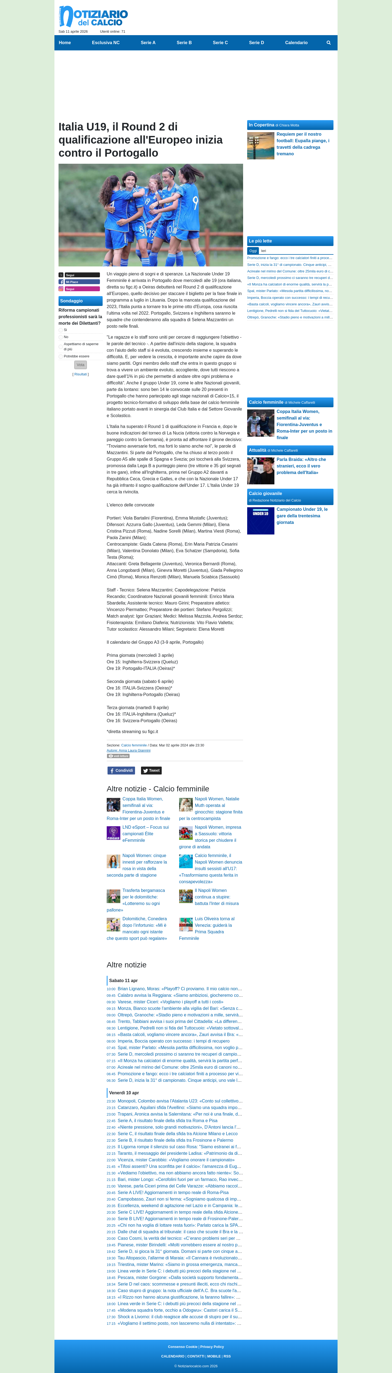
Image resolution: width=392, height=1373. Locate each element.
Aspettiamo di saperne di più (81, 346)
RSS (227, 1356)
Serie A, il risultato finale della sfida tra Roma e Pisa (168, 1120)
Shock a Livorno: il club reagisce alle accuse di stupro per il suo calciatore (189, 1316)
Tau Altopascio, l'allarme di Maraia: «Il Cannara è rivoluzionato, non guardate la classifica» (205, 1258)
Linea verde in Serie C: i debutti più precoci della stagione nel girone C (186, 1271)
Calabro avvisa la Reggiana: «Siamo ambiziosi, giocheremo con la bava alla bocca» (199, 995)
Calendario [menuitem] (296, 42)
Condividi (121, 770)
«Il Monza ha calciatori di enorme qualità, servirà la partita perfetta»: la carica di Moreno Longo (209, 1060)
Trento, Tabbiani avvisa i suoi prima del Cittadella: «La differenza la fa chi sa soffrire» (199, 1021)
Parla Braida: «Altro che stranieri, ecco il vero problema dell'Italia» (301, 466)
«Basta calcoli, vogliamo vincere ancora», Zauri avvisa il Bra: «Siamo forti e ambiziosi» (201, 1034)
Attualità (257, 450)
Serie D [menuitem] (256, 42)
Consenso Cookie (182, 1347)
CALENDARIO (172, 1356)
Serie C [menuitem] (220, 42)
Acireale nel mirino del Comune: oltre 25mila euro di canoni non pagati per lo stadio (198, 1067)
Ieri (263, 251)
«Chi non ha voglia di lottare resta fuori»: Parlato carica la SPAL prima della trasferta (199, 1225)
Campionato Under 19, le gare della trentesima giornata (302, 516)
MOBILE (214, 1356)
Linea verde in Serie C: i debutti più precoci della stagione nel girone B (185, 1303)
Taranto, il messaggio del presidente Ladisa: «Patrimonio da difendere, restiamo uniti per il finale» (211, 1153)
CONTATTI (195, 1356)
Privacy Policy (212, 1347)
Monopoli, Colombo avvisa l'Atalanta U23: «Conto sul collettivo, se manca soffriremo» (200, 1101)
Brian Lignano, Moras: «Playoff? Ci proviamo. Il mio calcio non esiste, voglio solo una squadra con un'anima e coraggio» (234, 988)
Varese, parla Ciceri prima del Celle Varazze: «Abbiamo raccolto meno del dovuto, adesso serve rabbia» (218, 1186)
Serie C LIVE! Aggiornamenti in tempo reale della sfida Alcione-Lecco (184, 1212)
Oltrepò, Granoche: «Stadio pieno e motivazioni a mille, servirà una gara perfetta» (196, 1015)
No (66, 337)
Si (65, 330)
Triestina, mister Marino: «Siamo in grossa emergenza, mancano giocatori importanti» (200, 1264)
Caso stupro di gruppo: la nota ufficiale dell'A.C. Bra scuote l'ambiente (185, 1290)
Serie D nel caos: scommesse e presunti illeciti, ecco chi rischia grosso (186, 1284)
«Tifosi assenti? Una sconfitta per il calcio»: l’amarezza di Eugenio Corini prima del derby (203, 1166)
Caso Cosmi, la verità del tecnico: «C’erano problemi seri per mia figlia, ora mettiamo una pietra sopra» (217, 1238)
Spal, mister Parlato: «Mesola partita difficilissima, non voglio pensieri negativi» (194, 1047)
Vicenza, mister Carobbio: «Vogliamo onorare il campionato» (176, 1160)
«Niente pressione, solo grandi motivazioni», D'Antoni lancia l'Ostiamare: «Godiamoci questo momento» (218, 1127)
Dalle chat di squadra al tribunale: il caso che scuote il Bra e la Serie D (185, 1231)
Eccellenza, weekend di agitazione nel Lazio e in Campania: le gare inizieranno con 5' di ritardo (209, 1205)
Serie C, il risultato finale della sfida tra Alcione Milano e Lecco (178, 1133)
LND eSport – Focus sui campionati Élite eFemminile (145, 834)
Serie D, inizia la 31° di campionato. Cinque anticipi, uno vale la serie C (186, 1080)
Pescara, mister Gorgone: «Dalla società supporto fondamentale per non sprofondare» (201, 1277)
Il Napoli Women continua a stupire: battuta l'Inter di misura (217, 897)
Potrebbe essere (77, 356)
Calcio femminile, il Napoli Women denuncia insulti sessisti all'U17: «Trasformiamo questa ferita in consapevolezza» (210, 868)
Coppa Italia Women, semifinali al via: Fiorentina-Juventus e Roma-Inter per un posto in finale (304, 424)
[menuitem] (328, 43)
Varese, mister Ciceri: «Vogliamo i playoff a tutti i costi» (170, 1002)
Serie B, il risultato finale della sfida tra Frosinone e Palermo (175, 1140)
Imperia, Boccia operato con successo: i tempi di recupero (174, 1041)
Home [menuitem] (65, 42)
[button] (80, 365)
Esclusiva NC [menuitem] (106, 42)
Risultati (80, 374)
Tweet (151, 770)
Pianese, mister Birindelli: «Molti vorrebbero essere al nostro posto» (183, 1245)
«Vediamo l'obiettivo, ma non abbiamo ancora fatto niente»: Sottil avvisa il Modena (197, 1173)
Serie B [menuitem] (184, 42)
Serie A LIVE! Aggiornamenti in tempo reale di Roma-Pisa (173, 1192)
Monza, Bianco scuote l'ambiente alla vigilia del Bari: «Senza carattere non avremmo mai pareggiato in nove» (223, 1008)
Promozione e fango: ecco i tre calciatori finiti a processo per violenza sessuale (194, 1073)
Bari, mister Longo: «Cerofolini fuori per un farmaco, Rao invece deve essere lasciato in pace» (208, 1179)
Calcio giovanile (265, 493)
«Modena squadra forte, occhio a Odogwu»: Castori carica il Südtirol (184, 1310)
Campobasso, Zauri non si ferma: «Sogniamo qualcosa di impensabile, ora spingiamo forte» (206, 1199)
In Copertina (261, 125)
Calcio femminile (134, 745)
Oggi (253, 251)
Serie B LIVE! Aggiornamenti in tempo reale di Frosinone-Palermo (181, 1218)
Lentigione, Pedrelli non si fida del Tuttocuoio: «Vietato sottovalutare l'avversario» (196, 1028)
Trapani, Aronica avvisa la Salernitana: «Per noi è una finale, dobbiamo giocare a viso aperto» (208, 1114)
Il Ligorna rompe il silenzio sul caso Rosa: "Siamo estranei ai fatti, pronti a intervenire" (200, 1146)
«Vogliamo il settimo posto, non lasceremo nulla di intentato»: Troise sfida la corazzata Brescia (209, 1323)
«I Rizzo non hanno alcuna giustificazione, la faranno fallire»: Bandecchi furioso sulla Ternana (208, 1297)
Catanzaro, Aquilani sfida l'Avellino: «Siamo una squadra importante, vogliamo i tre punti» (204, 1107)
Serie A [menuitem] (148, 42)
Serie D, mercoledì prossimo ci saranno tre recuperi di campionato (182, 1054)
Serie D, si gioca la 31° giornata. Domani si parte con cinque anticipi (183, 1251)
